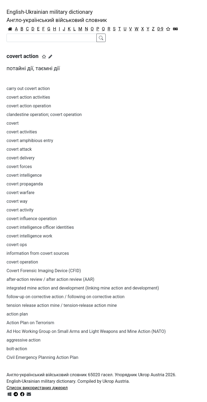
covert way (17, 201)
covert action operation (29, 105)
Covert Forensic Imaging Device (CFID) (44, 270)
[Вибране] (168, 29)
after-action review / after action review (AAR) (50, 279)
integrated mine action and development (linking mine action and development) (83, 288)
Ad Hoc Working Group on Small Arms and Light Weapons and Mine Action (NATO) (86, 331)
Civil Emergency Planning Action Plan (42, 357)
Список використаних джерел (37, 387)
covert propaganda (25, 183)
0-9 (160, 28)
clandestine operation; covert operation (44, 114)
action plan (17, 314)
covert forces (19, 166)
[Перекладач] (175, 29)
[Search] (52, 38)
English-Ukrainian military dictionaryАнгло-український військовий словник (57, 16)
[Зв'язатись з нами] (29, 394)
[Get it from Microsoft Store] (9, 394)
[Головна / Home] (10, 29)
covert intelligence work (29, 236)
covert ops (17, 244)
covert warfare (20, 192)
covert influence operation (32, 218)
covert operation (22, 262)
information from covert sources (38, 253)
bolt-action (17, 348)
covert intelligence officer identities (40, 227)
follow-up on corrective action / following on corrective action (65, 296)
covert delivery (20, 157)
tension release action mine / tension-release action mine (62, 305)
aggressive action (23, 340)
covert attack (19, 149)
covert (13, 123)
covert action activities (28, 97)
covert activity (20, 210)
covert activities (22, 131)
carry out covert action (28, 88)
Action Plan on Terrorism (30, 322)
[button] (44, 57)
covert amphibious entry (30, 140)
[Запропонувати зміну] (50, 56)
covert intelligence (24, 175)
